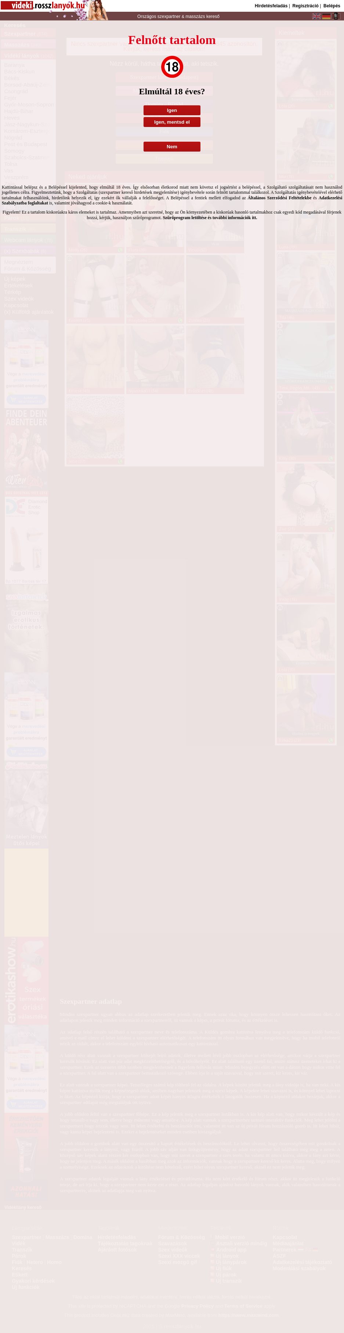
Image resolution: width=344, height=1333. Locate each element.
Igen (172, 110)
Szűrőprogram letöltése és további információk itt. (210, 217)
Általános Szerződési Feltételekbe (279, 197)
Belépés (331, 5)
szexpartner (168, 16)
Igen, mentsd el (172, 122)
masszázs (195, 16)
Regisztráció (305, 5)
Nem (172, 146)
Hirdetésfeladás (271, 5)
